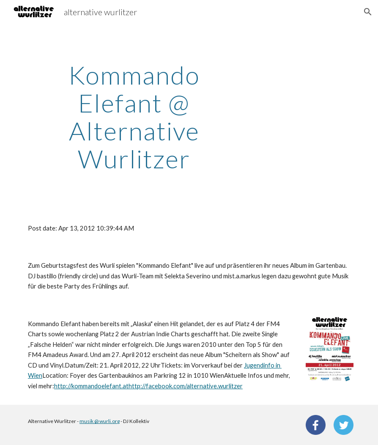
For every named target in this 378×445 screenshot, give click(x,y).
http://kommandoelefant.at (91, 386)
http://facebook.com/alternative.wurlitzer (186, 386)
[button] (368, 12)
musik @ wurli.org (99, 421)
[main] (134, 117)
